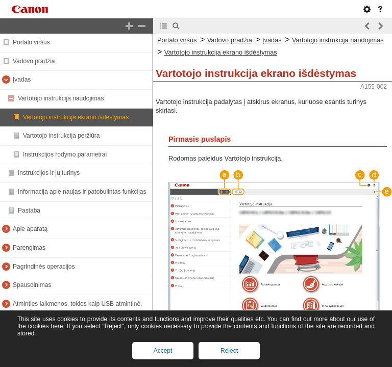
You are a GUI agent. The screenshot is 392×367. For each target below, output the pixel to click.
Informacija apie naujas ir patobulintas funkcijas (82, 191)
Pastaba (29, 210)
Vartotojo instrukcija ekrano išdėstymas (76, 117)
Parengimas (29, 247)
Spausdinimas (32, 285)
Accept (163, 350)
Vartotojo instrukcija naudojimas (61, 98)
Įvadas (22, 79)
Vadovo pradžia (34, 61)
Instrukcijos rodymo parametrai (65, 154)
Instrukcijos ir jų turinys (49, 172)
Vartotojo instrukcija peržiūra (61, 135)
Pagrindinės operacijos (44, 266)
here (57, 326)
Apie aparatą (30, 228)
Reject (229, 350)
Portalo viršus (31, 42)
